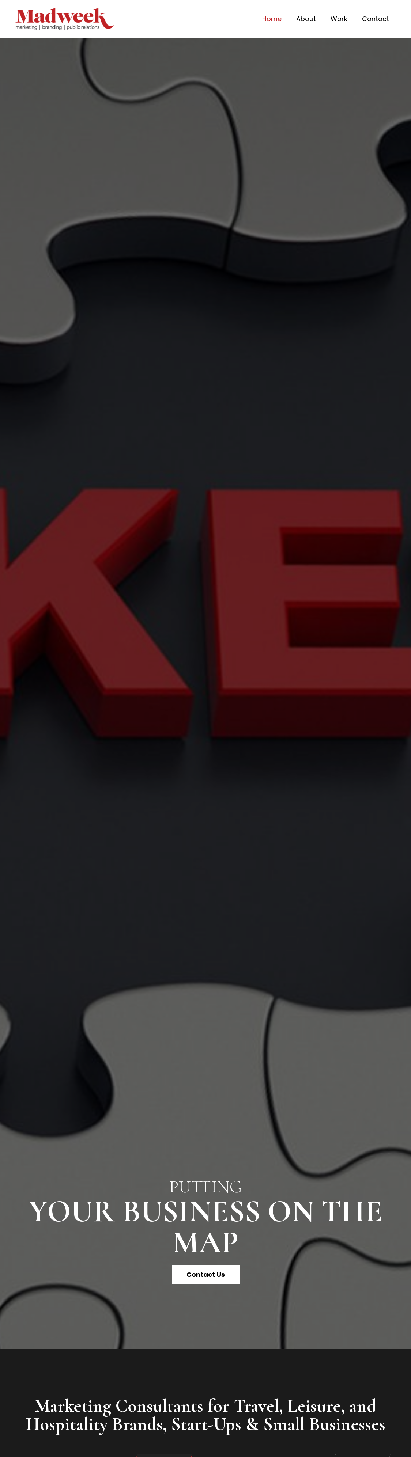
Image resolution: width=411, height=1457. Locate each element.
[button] (206, 1274)
